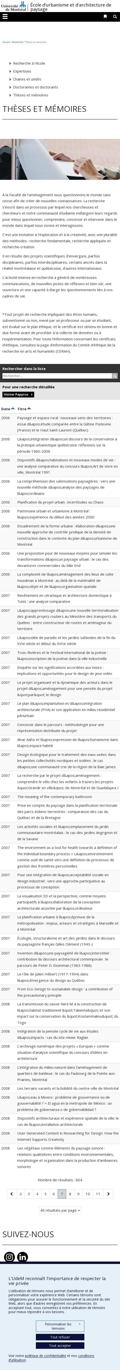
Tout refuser (60, 1337)
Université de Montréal (13, 6)
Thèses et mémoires (30, 95)
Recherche (17, 42)
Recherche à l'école (29, 63)
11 (100, 1193)
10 (89, 1193)
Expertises (22, 71)
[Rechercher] (115, 376)
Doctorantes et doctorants (35, 87)
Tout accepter (60, 1345)
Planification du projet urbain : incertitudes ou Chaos (60, 502)
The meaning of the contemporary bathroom (54, 796)
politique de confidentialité (45, 1355)
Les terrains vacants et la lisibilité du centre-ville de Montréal (68, 1088)
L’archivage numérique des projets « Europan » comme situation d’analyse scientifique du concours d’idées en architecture (63, 1052)
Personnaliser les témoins (62, 1326)
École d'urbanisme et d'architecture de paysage (70, 7)
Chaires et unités (27, 79)
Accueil (6, 42)
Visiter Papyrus (16, 394)
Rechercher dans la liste (24, 368)
